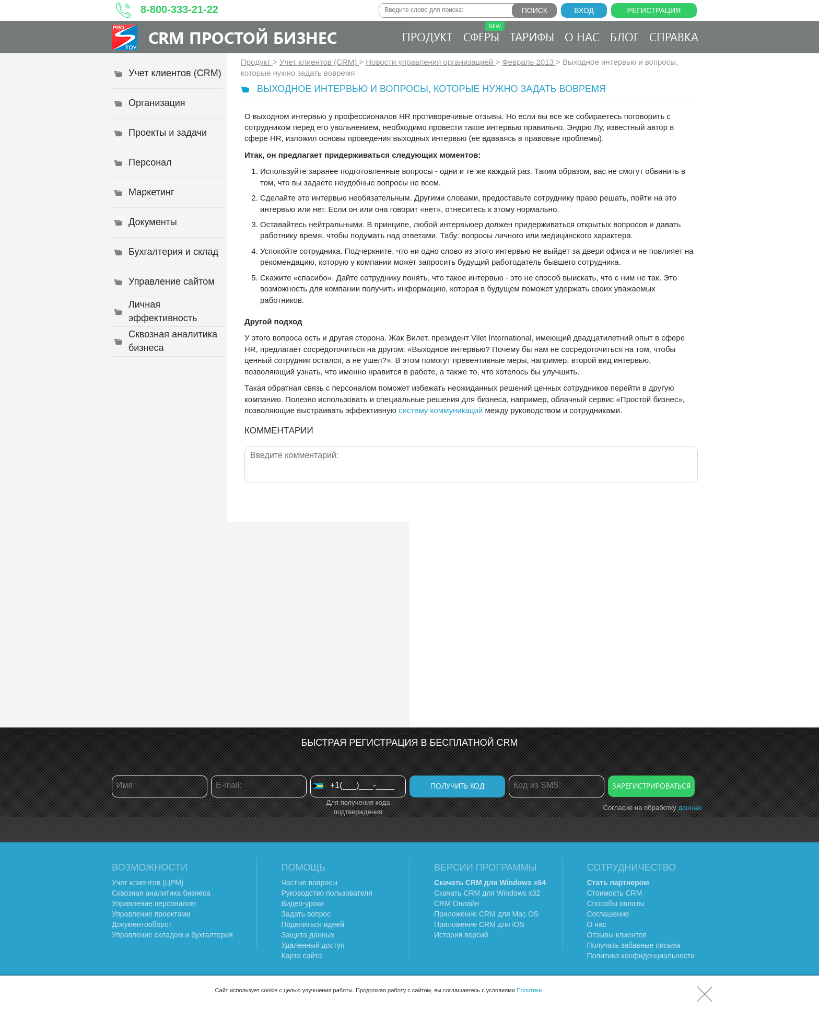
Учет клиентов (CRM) (319, 61)
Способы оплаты (616, 903)
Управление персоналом (154, 903)
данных (689, 808)
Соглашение (608, 914)
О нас (582, 36)
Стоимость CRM (614, 893)
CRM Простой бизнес (242, 37)
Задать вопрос (306, 914)
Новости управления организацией (430, 61)
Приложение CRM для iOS (479, 924)
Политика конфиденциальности (641, 956)
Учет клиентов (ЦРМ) (148, 882)
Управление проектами (151, 914)
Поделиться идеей (313, 924)
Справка (673, 36)
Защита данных (308, 935)
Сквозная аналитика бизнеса (161, 893)
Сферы (484, 32)
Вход (584, 10)
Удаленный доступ (313, 945)
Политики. (530, 990)
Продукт (427, 36)
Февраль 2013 (529, 61)
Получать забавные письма (634, 945)
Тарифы (532, 36)
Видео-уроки (303, 903)
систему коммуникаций (441, 410)
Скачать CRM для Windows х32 (487, 893)
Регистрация (654, 10)
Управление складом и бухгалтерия (172, 935)
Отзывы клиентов (617, 935)
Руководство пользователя (327, 893)
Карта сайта (302, 956)
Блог (624, 36)
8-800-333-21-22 (179, 9)
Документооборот (142, 924)
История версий (461, 935)
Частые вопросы (310, 882)
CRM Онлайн (456, 903)
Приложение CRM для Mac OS (486, 914)
